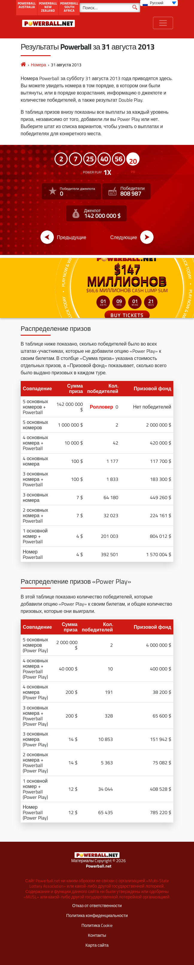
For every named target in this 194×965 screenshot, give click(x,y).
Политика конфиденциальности (97, 915)
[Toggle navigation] (163, 23)
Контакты (97, 935)
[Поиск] (110, 7)
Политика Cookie (97, 925)
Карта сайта (96, 945)
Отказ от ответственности (97, 905)
